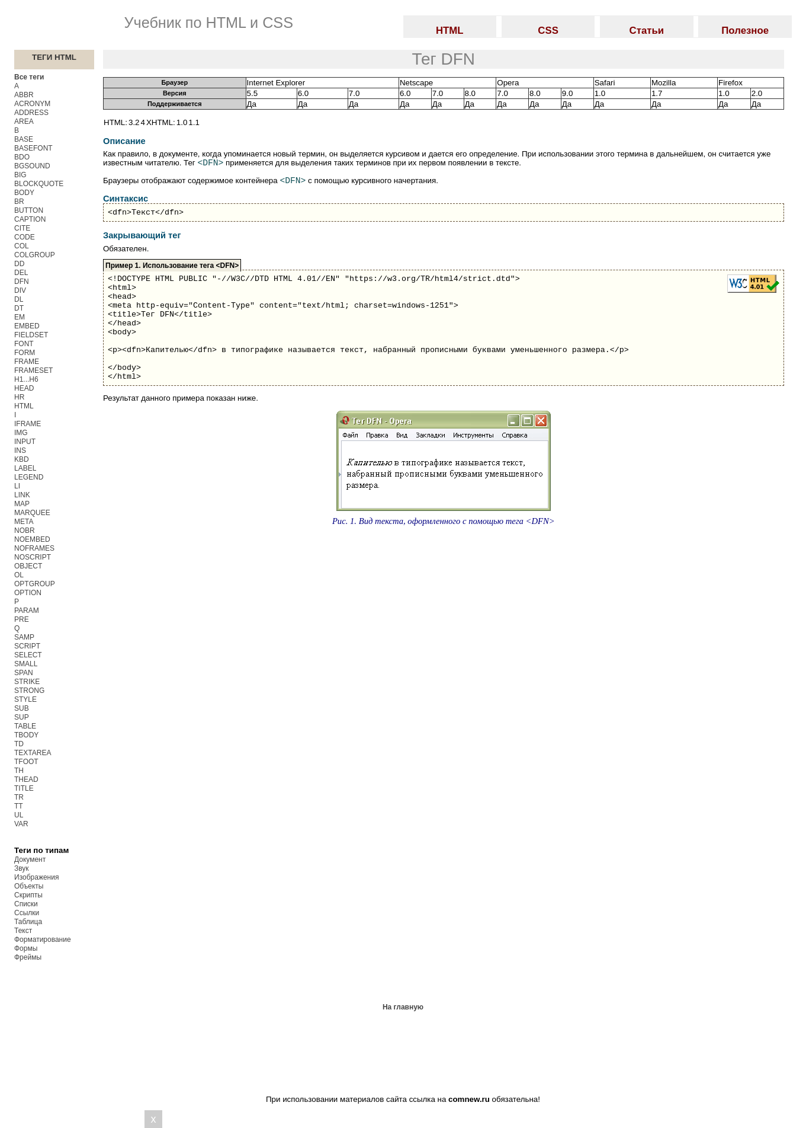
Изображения (36, 877)
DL (18, 299)
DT (19, 308)
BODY (24, 192)
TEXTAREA (32, 753)
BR (19, 201)
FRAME (26, 361)
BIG (20, 175)
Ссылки (26, 913)
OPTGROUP (34, 584)
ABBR (24, 95)
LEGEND (28, 477)
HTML (24, 406)
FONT (24, 344)
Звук (21, 868)
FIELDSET (31, 335)
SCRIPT (27, 646)
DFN (21, 281)
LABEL (25, 468)
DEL (21, 273)
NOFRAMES (34, 548)
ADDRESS (31, 112)
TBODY (26, 735)
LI (17, 486)
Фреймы (27, 957)
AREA (24, 121)
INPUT (25, 441)
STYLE (25, 699)
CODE (24, 237)
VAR (21, 824)
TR (19, 797)
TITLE (24, 788)
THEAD (26, 779)
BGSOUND (32, 166)
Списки (26, 904)
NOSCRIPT (32, 557)
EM (19, 317)
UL (18, 815)
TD (19, 744)
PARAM (26, 610)
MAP (22, 504)
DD (19, 264)
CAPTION (30, 219)
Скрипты (28, 895)
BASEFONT (33, 148)
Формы (25, 948)
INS (20, 450)
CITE (22, 228)
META (23, 521)
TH (19, 770)
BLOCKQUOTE (38, 184)
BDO (22, 157)
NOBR (24, 530)
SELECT (28, 655)
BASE (23, 139)
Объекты (29, 886)
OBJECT (28, 566)
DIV (20, 290)
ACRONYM (32, 104)
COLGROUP (34, 255)
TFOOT (26, 762)
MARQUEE (32, 513)
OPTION (27, 593)
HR (19, 397)
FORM (24, 353)
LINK (22, 495)
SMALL (25, 664)
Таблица (28, 922)
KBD (21, 459)
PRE (21, 619)
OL (19, 575)
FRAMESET (33, 370)
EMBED (27, 326)
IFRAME (27, 424)
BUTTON (28, 210)
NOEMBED (32, 539)
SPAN (23, 673)
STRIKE (27, 682)
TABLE (25, 726)
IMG (21, 433)
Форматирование (42, 939)
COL (21, 246)
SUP (21, 717)
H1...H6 (26, 379)
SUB (21, 708)
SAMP (24, 637)
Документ (30, 859)
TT (18, 806)
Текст (23, 930)
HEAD (24, 388)
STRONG (29, 690)
